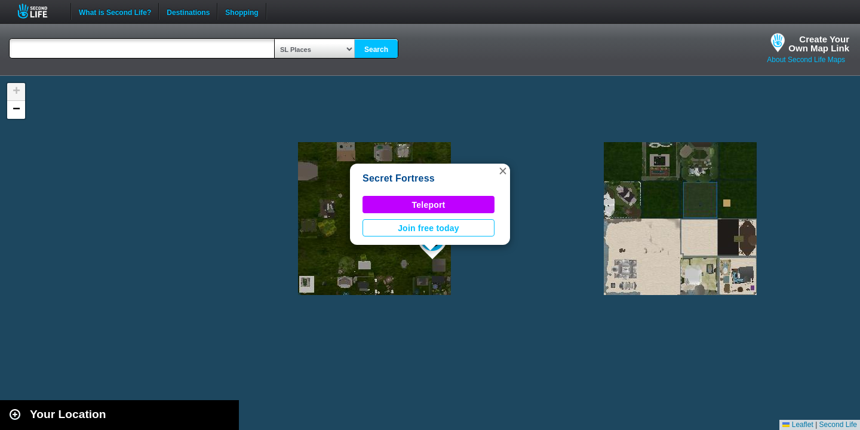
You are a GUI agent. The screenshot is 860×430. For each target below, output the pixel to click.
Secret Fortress (399, 178)
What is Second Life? (115, 11)
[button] (503, 171)
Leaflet (797, 424)
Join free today (428, 228)
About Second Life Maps (806, 60)
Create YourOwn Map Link (818, 43)
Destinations (188, 11)
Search (376, 49)
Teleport (429, 205)
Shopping (241, 11)
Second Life (39, 11)
